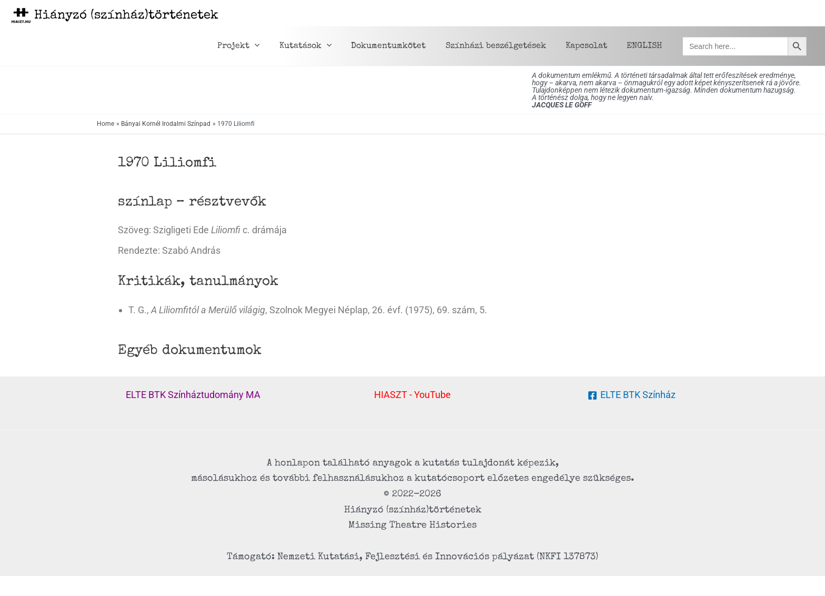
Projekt (254, 46)
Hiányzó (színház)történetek (126, 15)
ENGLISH (645, 46)
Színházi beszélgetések (502, 46)
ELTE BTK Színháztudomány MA (193, 394)
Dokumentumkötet (398, 46)
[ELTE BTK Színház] (631, 395)
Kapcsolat (590, 46)
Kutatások (317, 46)
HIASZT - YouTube (412, 394)
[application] (270, 46)
